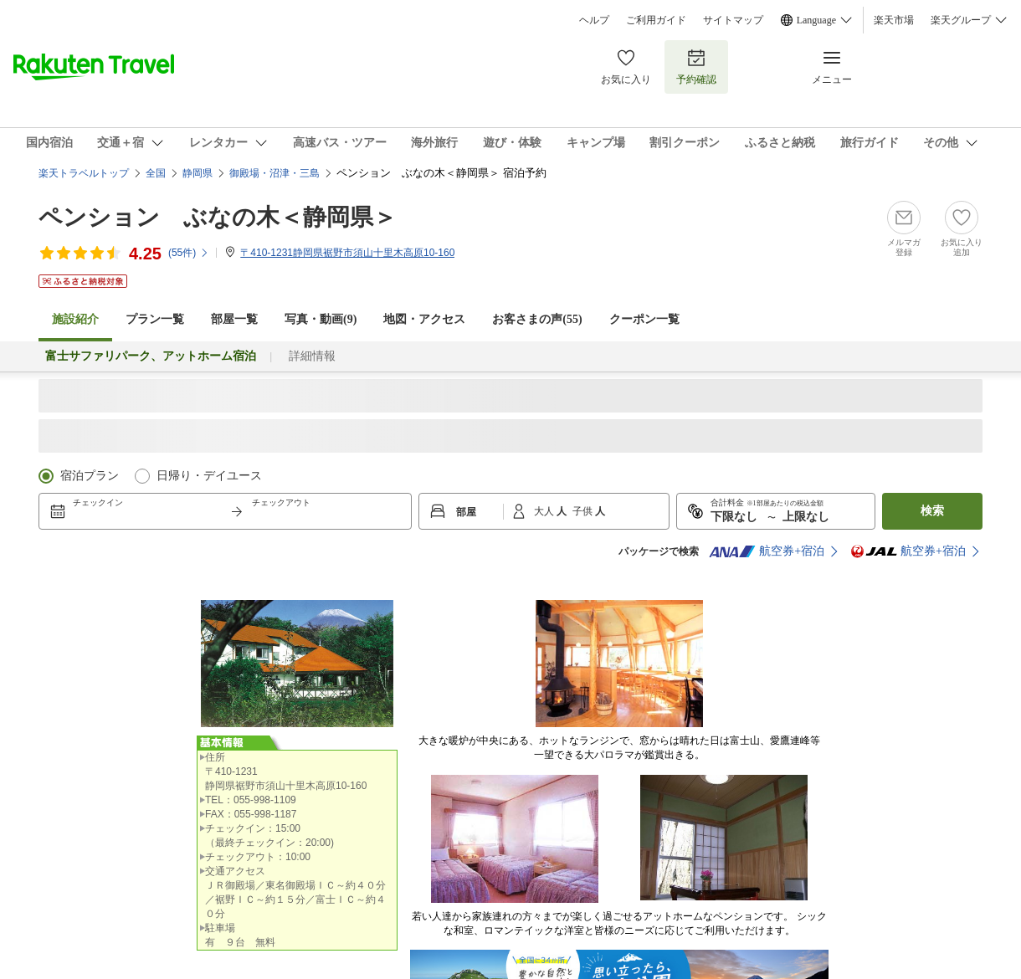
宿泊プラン (89, 475)
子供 (583, 511)
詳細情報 (312, 356)
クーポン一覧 (644, 319)
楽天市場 (894, 20)
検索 (932, 511)
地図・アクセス (424, 319)
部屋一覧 (234, 319)
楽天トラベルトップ (83, 173)
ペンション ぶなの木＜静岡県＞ (217, 217)
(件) (188, 253)
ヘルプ (594, 20)
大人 (545, 511)
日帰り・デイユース (209, 475)
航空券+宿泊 (766, 551)
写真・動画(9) (321, 319)
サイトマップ (733, 20)
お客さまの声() (537, 319)
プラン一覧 (155, 319)
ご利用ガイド (656, 20)
